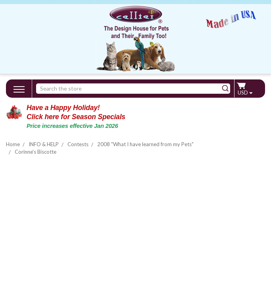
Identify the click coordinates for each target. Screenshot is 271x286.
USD (245, 92)
